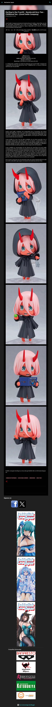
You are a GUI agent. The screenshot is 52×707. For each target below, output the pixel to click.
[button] (6, 19)
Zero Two (39, 477)
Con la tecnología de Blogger (26, 705)
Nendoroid (32, 477)
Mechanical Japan (9, 2)
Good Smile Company (23, 477)
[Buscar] (50, 2)
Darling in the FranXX (11, 477)
